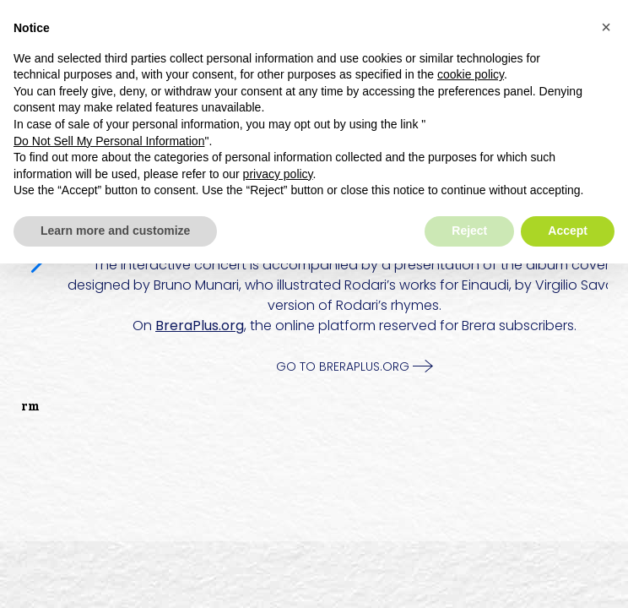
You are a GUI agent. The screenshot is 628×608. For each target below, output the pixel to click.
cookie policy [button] (470, 74)
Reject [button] (469, 230)
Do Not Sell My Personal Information (109, 141)
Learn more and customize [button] (115, 230)
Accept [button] (567, 230)
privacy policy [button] (278, 174)
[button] (606, 27)
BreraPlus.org (199, 325)
